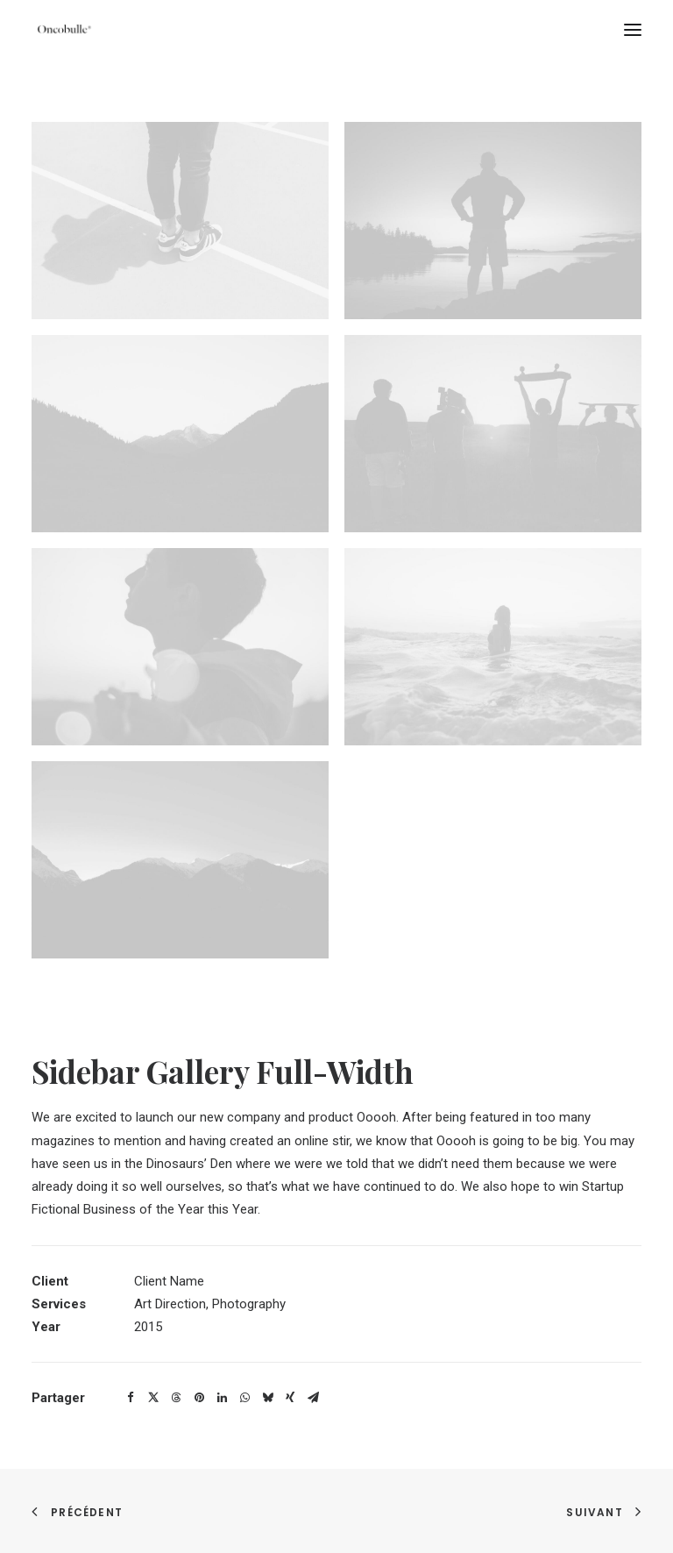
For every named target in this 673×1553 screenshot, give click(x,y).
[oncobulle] (63, 30)
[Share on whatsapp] (244, 1398)
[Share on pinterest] (198, 1398)
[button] (632, 30)
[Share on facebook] (130, 1398)
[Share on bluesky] (267, 1398)
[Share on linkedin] (221, 1398)
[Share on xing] (290, 1398)
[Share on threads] (176, 1398)
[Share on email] (312, 1398)
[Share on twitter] (153, 1398)
